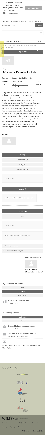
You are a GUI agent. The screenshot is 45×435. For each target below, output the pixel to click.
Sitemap (20, 427)
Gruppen (22, 165)
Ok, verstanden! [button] (33, 8)
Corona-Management (34, 21)
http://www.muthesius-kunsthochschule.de (20, 86)
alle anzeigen (14, 368)
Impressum (13, 423)
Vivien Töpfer (6, 348)
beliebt (22, 291)
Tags (22, 216)
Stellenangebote (22, 169)
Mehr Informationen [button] (10, 13)
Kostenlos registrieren (10, 21)
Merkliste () (6, 25)
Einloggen (39, 25)
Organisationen (22, 45)
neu (22, 288)
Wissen (22, 321)
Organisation (22, 52)
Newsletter (22, 21)
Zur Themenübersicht (10, 41)
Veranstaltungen (22, 160)
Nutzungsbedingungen (9, 427)
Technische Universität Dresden (18, 336)
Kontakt (27, 423)
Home (4, 45)
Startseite (5, 423)
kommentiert (22, 295)
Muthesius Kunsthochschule (34, 272)
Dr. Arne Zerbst (31, 269)
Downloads (22, 189)
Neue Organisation (11, 246)
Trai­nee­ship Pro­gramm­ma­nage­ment (21, 326)
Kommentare (22, 211)
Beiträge (23, 155)
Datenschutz (36, 423)
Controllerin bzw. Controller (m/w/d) (22, 333)
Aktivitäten (28, 317)
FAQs (13, 25)
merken (40, 51)
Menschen (11, 45)
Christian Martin (13, 329)
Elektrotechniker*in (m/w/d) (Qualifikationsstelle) (21, 345)
